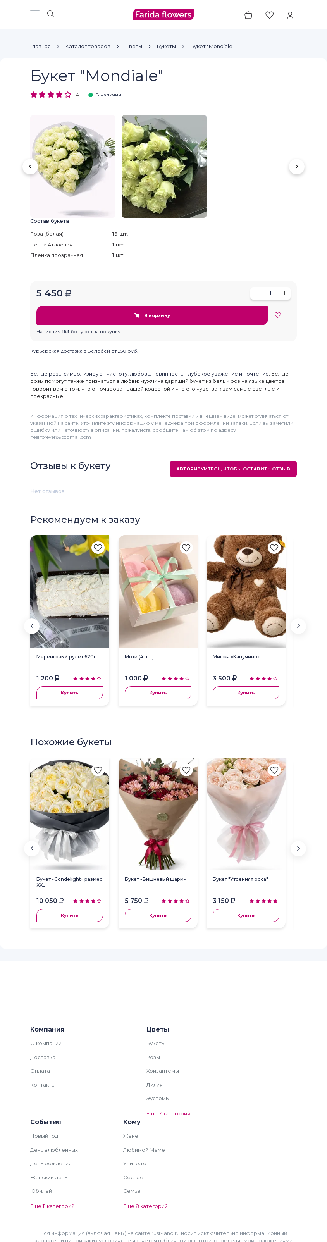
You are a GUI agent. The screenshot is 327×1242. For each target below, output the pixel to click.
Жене (130, 1136)
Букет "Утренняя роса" (240, 879)
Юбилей (41, 1191)
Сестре (133, 1177)
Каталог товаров (87, 46)
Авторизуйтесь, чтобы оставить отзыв (233, 469)
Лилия (154, 1085)
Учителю (134, 1163)
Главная (40, 46)
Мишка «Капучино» (236, 657)
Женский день (48, 1177)
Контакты (42, 1085)
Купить (69, 693)
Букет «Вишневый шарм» (155, 879)
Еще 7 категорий (168, 1113)
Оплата (40, 1071)
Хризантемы (162, 1071)
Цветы (133, 46)
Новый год (44, 1136)
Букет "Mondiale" (212, 46)
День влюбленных (54, 1150)
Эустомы (158, 1098)
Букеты (166, 46)
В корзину (152, 315)
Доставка (42, 1057)
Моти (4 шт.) (139, 657)
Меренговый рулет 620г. (66, 657)
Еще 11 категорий (52, 1206)
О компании (46, 1043)
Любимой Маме (144, 1150)
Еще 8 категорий (145, 1206)
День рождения (51, 1163)
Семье (132, 1191)
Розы (153, 1057)
